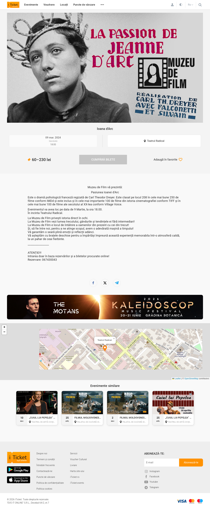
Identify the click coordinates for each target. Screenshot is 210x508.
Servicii (73, 453)
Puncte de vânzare (84, 4)
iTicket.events (77, 483)
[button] (105, 348)
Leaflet (176, 379)
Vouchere (49, 4)
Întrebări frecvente (45, 465)
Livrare (73, 465)
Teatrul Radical (155, 140)
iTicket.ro (74, 477)
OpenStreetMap (191, 379)
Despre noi (41, 453)
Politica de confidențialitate (50, 483)
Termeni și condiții (45, 459)
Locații (64, 4)
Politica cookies (44, 488)
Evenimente (31, 4)
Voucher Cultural (78, 459)
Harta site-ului (77, 471)
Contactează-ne (44, 471)
